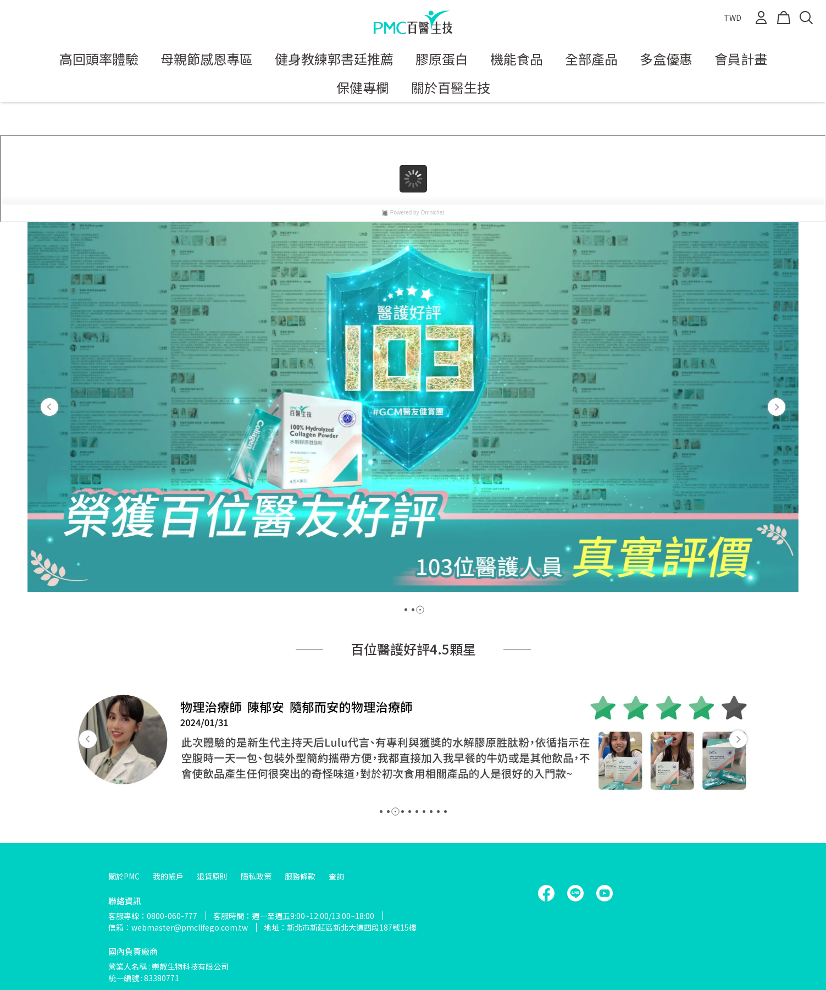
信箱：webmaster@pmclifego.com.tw (178, 927)
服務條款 (300, 876)
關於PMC (124, 876)
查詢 (336, 876)
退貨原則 (212, 876)
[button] (49, 407)
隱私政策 (256, 876)
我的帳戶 (168, 876)
